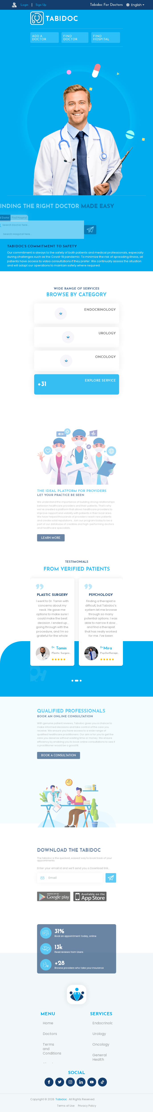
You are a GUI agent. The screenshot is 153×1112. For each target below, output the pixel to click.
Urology (99, 1034)
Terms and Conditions (52, 1049)
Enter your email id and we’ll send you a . (74, 869)
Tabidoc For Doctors (106, 5)
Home (48, 1023)
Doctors (50, 1034)
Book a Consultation (63, 750)
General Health (99, 1057)
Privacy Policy (87, 1106)
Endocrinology (101, 1023)
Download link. (93, 869)
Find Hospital (101, 38)
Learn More (57, 532)
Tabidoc (61, 1099)
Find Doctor (70, 38)
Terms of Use (65, 1106)
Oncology (100, 1044)
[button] (73, 681)
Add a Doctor (39, 38)
